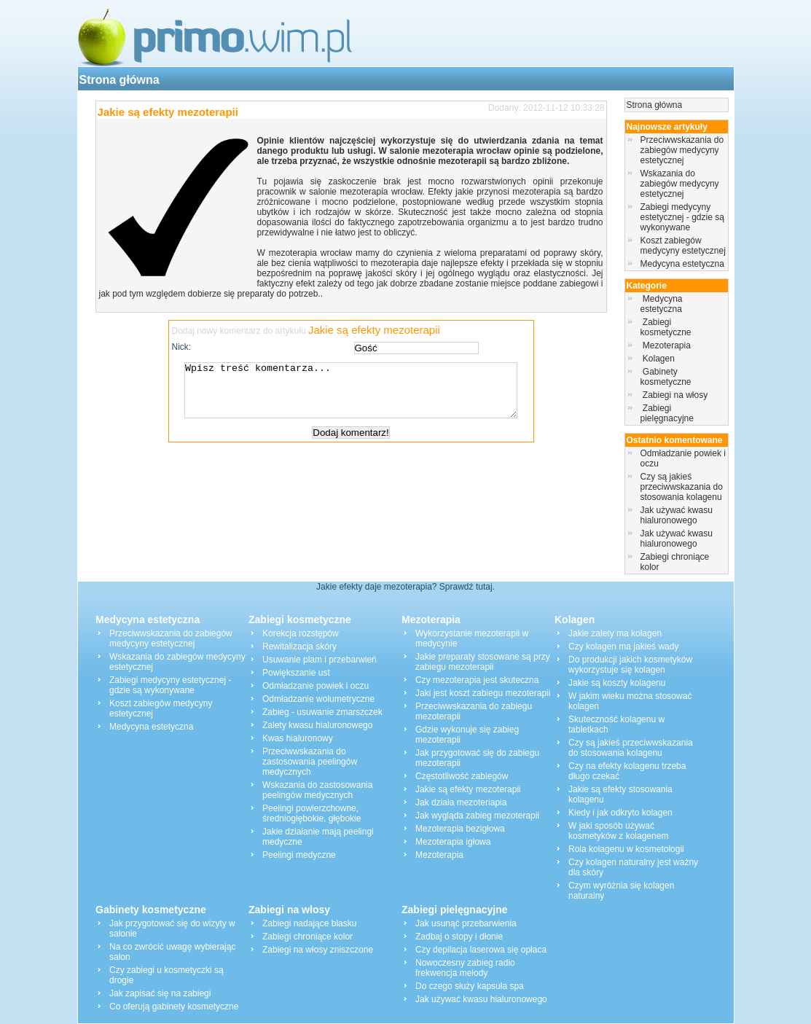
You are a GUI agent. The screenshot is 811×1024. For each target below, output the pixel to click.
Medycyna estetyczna (682, 264)
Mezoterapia (667, 345)
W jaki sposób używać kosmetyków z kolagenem (618, 831)
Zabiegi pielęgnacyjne (668, 413)
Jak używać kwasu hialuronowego (676, 515)
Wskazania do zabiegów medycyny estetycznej (679, 183)
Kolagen (659, 358)
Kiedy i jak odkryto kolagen (620, 813)
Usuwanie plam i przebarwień (319, 659)
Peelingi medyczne (299, 855)
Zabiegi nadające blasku (309, 923)
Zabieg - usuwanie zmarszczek (322, 712)
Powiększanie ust (296, 673)
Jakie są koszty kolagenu (616, 683)
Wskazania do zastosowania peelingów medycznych (317, 790)
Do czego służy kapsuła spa (469, 986)
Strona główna (119, 80)
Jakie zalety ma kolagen (615, 633)
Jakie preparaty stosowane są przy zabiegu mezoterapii (482, 662)
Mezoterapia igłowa (452, 842)
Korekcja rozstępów (300, 633)
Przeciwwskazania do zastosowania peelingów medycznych (309, 761)
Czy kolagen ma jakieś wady (623, 646)
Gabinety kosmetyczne (667, 377)
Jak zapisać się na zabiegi (160, 993)
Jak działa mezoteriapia (460, 802)
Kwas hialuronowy (297, 738)
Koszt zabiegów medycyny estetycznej (683, 245)
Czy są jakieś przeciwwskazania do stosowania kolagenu (681, 487)
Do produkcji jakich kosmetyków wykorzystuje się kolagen (630, 664)
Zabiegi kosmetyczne (667, 327)
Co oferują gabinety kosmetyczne (173, 1006)
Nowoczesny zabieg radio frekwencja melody (465, 968)
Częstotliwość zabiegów (461, 776)
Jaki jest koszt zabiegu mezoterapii (482, 693)
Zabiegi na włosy (675, 395)
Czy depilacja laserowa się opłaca (480, 950)
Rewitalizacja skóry (299, 646)
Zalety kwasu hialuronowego (317, 725)
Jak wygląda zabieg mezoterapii (477, 815)
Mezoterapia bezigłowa (460, 829)
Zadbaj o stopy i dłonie (459, 936)
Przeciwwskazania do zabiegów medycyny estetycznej (682, 150)
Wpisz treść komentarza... (358, 395)
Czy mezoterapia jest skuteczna (476, 680)
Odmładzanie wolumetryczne (318, 699)
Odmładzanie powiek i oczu (315, 686)
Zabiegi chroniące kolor (307, 936)
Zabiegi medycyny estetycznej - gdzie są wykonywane (682, 217)
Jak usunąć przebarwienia (466, 923)
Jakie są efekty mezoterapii (168, 112)
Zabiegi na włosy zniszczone (317, 950)
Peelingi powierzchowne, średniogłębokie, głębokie (311, 813)
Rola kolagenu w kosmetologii (626, 849)
